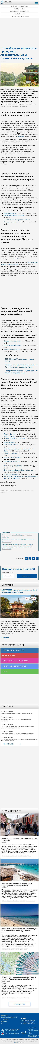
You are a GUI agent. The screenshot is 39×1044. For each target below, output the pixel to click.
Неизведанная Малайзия (12, 345)
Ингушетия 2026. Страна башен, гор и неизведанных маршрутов (16, 720)
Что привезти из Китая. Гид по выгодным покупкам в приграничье (21, 372)
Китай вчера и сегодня (12, 461)
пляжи (9, 901)
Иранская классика (10, 213)
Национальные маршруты (15, 666)
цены (32, 490)
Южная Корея (18, 490)
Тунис (21, 949)
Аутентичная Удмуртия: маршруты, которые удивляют (16, 713)
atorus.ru (16, 1042)
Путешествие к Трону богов (14, 457)
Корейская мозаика (11, 474)
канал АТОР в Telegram (18, 535)
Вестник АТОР (8, 655)
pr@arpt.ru (16, 1033)
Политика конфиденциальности (9, 1016)
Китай (2, 490)
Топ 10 (5, 671)
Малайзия (3, 492)
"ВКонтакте (27, 540)
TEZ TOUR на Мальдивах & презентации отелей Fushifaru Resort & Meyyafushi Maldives (19, 739)
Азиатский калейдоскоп (12, 349)
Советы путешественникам (15, 661)
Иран (12, 490)
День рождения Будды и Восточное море (18, 470)
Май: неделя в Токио (11, 445)
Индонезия (26, 490)
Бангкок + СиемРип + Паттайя (14, 438)
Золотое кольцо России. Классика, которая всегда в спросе (17, 733)
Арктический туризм (19, 6)
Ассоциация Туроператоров (8, 2)
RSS (2, 1023)
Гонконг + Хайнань (10, 453)
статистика (20, 997)
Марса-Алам (16, 901)
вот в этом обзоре (15, 259)
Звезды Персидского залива (14, 215)
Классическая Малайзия (12, 341)
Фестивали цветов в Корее (13, 466)
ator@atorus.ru (13, 1030)
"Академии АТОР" (6, 549)
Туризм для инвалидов (19, 11)
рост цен (26, 997)
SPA (17, 949)
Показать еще (19, 1004)
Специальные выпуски (13, 650)
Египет (4, 901)
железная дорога (7, 855)
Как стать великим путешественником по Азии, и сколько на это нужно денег (21, 366)
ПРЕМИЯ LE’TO (19, 9)
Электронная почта (7, 572)
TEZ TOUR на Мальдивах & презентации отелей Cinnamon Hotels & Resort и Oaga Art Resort (17, 727)
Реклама (4, 1021)
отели (25, 949)
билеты (15, 855)
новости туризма (27, 855)
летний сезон (6, 949)
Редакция (4, 1019)
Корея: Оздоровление (20, 16)
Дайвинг (22, 901)
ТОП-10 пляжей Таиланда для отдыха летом (19, 360)
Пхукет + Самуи (9, 442)
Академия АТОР (20, 14)
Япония (7, 490)
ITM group (20, 136)
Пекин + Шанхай (9, 434)
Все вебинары (8, 744)
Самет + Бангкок (9, 436)
